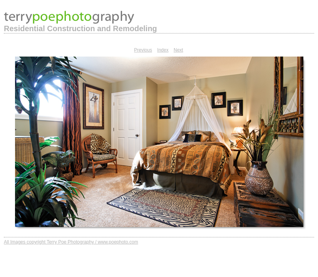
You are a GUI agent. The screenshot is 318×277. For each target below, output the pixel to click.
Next (178, 50)
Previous (143, 50)
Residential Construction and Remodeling (80, 28)
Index (162, 50)
